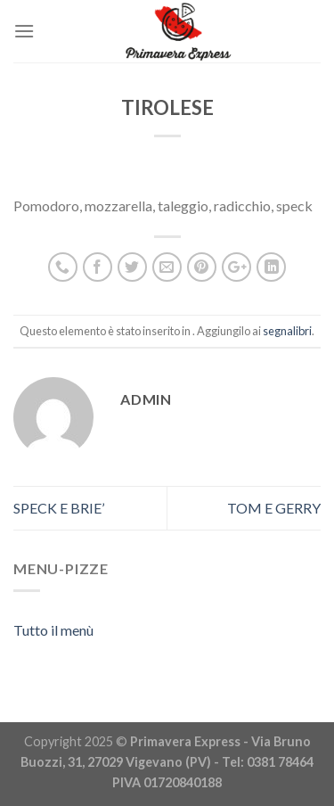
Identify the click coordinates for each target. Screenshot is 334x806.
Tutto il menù (53, 629)
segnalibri (287, 331)
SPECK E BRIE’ (58, 507)
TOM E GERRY (274, 507)
